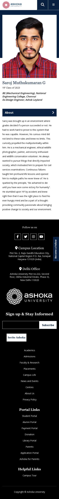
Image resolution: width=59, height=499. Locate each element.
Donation (29, 434)
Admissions (29, 356)
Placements (30, 368)
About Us (29, 393)
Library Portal (29, 440)
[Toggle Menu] (53, 4)
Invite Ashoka (16, 337)
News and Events (29, 381)
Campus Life (29, 374)
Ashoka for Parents (29, 458)
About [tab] (9, 112)
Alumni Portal (29, 422)
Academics (29, 350)
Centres (30, 387)
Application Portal (30, 452)
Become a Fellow (55, 249)
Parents (30, 446)
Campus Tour (30, 475)
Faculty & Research (29, 362)
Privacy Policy (30, 399)
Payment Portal (29, 428)
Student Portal (29, 415)
